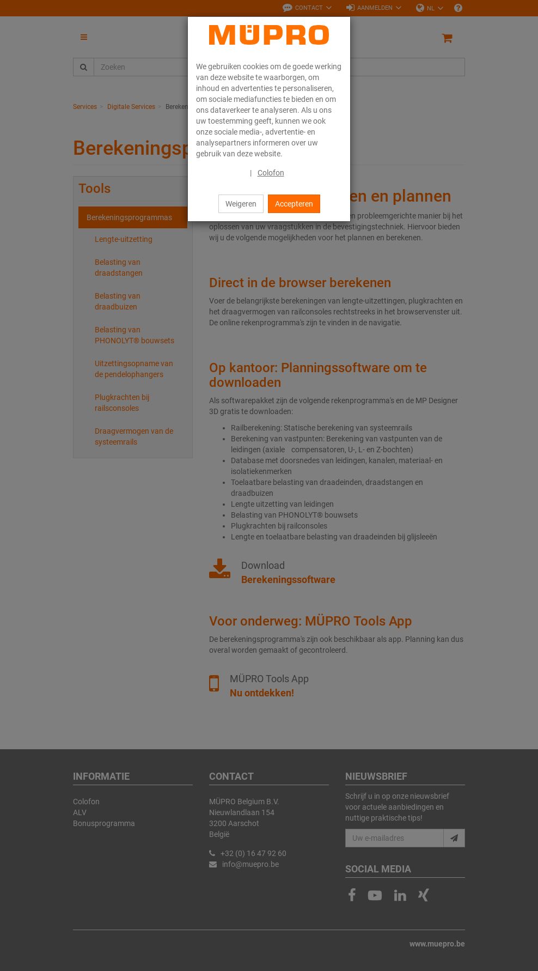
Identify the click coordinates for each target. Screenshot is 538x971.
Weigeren (240, 203)
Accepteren (294, 203)
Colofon (271, 172)
